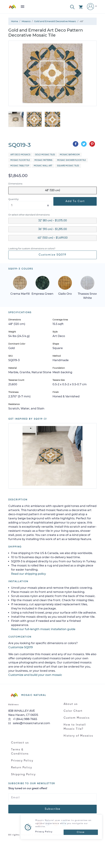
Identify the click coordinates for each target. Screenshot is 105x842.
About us (71, 704)
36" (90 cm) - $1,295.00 (52, 229)
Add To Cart (75, 201)
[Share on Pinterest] (92, 144)
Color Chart (73, 711)
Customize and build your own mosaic (35, 675)
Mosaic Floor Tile (20, 160)
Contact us (20, 742)
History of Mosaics (78, 736)
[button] (72, 6)
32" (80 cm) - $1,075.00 (52, 220)
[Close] (81, 832)
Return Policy (21, 767)
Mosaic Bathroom (70, 155)
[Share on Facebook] (75, 144)
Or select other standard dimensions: (29, 214)
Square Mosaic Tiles (68, 166)
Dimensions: (15, 183)
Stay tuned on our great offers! (27, 788)
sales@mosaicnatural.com (29, 723)
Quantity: (13, 199)
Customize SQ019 (52, 254)
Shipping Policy (23, 774)
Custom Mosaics (77, 718)
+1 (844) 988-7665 (22, 719)
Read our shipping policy (28, 573)
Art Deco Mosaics (20, 155)
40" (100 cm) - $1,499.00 (53, 238)
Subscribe (52, 809)
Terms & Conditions (20, 751)
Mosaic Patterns (43, 160)
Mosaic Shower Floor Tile (71, 160)
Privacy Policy (22, 760)
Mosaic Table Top (19, 166)
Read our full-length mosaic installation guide (43, 629)
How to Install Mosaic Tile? (75, 726)
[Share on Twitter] (84, 144)
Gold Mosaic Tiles (45, 155)
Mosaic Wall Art (43, 166)
